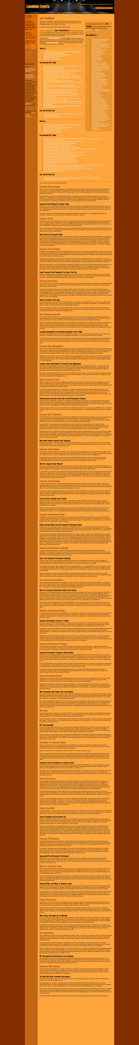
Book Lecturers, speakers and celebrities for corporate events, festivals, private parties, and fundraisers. (62, 99)
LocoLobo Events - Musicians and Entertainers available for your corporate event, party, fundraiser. (62, 66)
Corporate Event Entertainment (101, 109)
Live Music (95, 61)
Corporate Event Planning (99, 81)
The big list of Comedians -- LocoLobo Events (57, 73)
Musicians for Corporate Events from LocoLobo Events (59, 75)
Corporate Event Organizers (100, 111)
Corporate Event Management (100, 44)
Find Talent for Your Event (104, 8)
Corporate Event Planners (99, 113)
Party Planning (96, 72)
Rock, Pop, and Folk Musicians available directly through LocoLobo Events (65, 152)
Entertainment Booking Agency (101, 39)
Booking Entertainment (98, 52)
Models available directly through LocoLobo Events (58, 80)
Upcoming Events (30, 38)
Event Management (97, 51)
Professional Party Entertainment (101, 91)
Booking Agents (96, 57)
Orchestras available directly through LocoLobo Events (59, 92)
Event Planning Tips (97, 78)
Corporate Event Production (100, 66)
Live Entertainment (97, 58)
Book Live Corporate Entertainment (54, 69)
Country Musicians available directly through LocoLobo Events (62, 76)
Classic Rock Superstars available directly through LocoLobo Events (63, 70)
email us (33, 112)
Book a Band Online (97, 95)
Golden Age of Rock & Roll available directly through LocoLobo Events (64, 155)
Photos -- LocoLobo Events (51, 57)
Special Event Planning (98, 75)
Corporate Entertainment (29, 21)
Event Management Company (100, 69)
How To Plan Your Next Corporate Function (30, 70)
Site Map (27, 115)
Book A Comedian (97, 86)
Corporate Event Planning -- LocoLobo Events (57, 117)
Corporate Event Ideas (98, 110)
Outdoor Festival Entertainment (101, 47)
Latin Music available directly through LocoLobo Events (60, 91)
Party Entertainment (97, 88)
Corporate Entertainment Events (101, 125)
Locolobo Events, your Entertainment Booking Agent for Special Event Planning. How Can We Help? (62, 52)
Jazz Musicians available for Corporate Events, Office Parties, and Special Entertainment (69, 149)
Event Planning (96, 48)
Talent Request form (54, 38)
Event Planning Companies (100, 103)
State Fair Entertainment (99, 79)
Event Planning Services (99, 76)
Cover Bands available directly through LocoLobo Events (60, 95)
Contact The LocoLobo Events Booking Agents (57, 54)
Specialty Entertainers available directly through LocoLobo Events (63, 101)
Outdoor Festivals (97, 60)
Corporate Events (97, 42)
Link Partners (28, 116)
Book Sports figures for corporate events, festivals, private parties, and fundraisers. (68, 168)
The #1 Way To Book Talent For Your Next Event (30, 76)
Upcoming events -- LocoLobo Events (54, 56)
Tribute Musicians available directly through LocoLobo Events (61, 105)
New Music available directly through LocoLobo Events (59, 85)
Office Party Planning (98, 73)
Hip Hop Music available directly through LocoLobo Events (61, 89)
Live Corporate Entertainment (100, 123)
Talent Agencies (96, 94)
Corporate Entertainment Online (101, 119)
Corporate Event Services (99, 114)
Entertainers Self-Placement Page (30, 41)
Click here (28, 104)
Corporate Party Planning (99, 82)
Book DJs (94, 92)
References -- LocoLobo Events (53, 59)
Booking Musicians (97, 70)
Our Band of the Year (50, 97)
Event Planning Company (99, 50)
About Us (28, 32)
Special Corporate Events (99, 83)
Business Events (96, 129)
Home (27, 44)
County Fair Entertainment (99, 45)
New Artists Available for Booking (53, 107)
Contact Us (28, 17)
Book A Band (95, 55)
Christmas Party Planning (99, 85)
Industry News (29, 36)
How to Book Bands (97, 54)
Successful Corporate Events (100, 117)
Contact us (98, 30)
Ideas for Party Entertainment (100, 89)
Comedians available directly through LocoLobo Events (60, 72)
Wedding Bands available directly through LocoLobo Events (61, 94)
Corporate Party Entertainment (101, 67)
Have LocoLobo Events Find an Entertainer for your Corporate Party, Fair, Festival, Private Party (72, 178)
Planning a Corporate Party (100, 64)
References (28, 34)
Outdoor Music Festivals (99, 63)
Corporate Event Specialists (100, 116)
